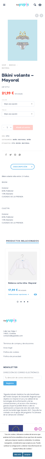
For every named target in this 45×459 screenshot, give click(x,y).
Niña (29, 139)
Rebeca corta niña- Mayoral (22, 283)
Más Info (17, 455)
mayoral (26, 143)
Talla (4, 110)
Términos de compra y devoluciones (18, 343)
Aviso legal (7, 348)
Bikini (18, 143)
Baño (15, 139)
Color (4, 100)
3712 (13, 143)
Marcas (12, 65)
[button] (17, 301)
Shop (4, 65)
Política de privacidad (12, 356)
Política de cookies (11, 352)
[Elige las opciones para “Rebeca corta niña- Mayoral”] (20, 294)
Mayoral (5, 68)
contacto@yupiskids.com (13, 336)
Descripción (20, 167)
